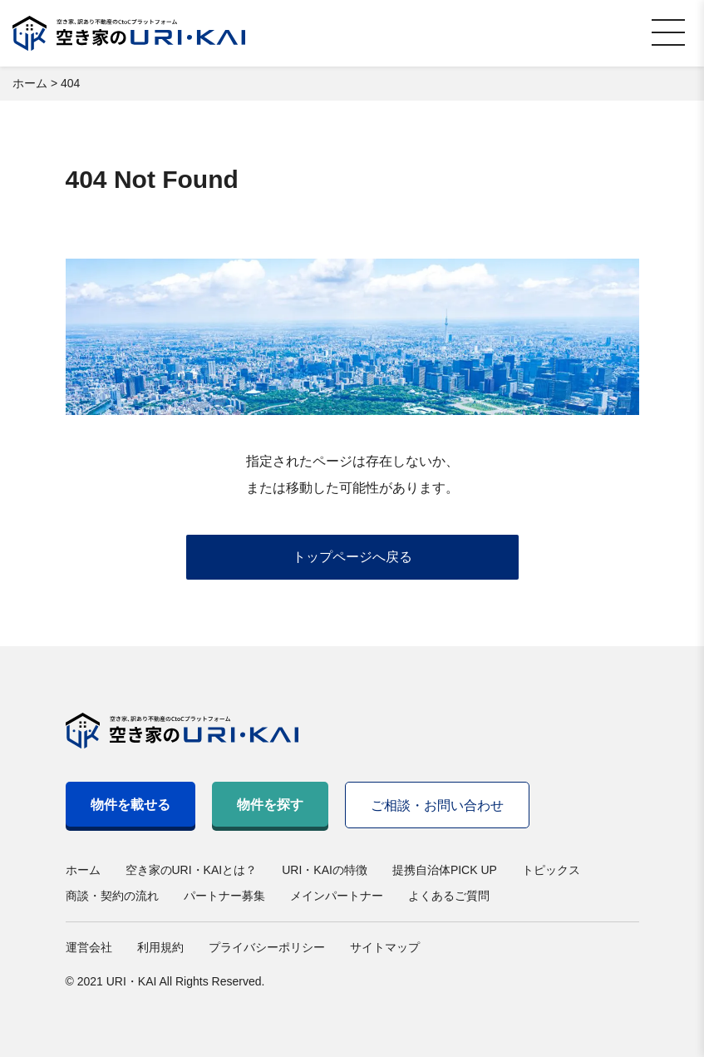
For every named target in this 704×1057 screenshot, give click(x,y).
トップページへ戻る (352, 557)
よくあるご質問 (449, 895)
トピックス (551, 870)
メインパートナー (336, 895)
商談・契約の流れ (112, 895)
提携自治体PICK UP (444, 870)
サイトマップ (385, 947)
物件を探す (270, 805)
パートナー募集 (224, 895)
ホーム (83, 870)
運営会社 (89, 947)
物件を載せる (130, 805)
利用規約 (160, 947)
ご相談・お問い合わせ (437, 805)
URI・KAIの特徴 (324, 870)
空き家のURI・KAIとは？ (192, 870)
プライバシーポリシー (267, 947)
